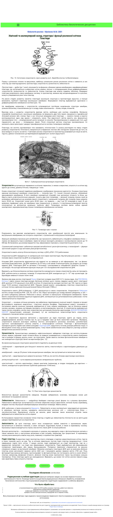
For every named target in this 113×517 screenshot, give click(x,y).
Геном (33, 279)
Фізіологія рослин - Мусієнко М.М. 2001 (44, 32)
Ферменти (35, 408)
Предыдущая (31, 465)
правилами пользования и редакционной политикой (66, 502)
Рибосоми (83, 291)
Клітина (5, 281)
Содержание (45, 465)
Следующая (59, 465)
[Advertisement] (56, 12)
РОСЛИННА (82, 279)
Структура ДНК (45, 326)
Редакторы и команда (56, 506)
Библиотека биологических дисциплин (76, 24)
